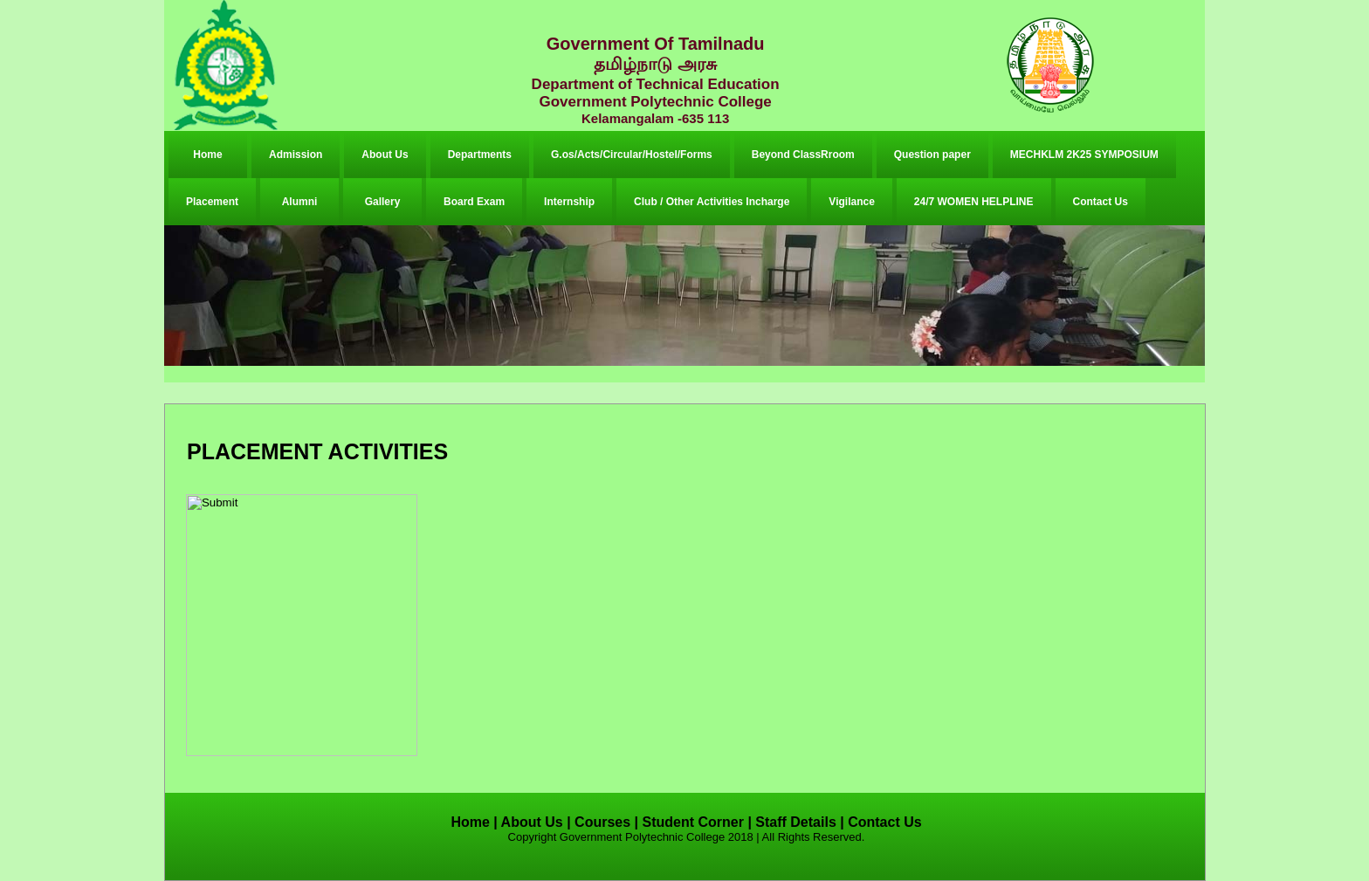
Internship (569, 202)
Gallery (383, 202)
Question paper (932, 154)
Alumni (300, 202)
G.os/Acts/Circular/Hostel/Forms (631, 154)
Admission (295, 154)
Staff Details (795, 822)
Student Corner (692, 822)
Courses (602, 822)
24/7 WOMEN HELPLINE (974, 202)
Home (207, 154)
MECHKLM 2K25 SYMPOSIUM (1084, 154)
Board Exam (474, 202)
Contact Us (1100, 202)
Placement (212, 202)
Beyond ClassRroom (803, 154)
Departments (480, 154)
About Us (384, 154)
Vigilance (851, 202)
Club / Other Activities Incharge (711, 202)
